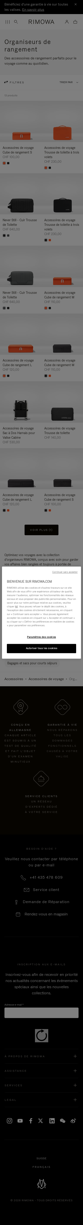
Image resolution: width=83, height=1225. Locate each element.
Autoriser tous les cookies (41, 648)
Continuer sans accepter (64, 571)
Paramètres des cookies (41, 637)
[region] (41, 612)
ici (16, 606)
